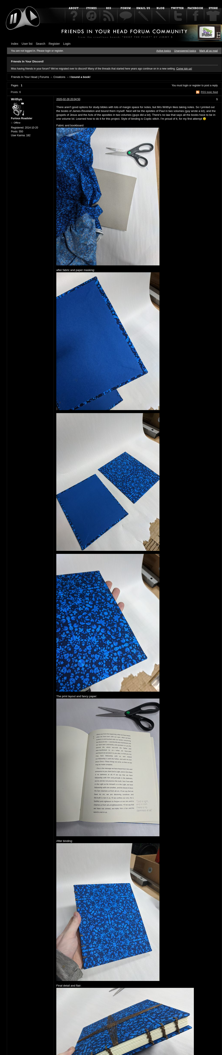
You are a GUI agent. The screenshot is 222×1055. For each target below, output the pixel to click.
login (185, 85)
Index (14, 43)
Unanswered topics (185, 50)
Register (54, 43)
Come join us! (184, 68)
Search (40, 43)
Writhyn (16, 99)
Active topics (163, 50)
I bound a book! (80, 77)
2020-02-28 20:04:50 (68, 99)
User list (27, 43)
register (196, 85)
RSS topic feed (209, 92)
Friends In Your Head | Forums (30, 77)
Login (66, 43)
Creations (59, 77)
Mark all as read (208, 50)
